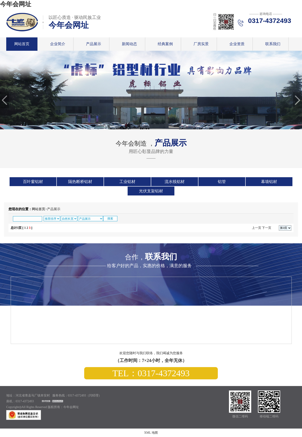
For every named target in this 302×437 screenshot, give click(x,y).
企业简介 (57, 44)
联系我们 (272, 44)
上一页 (256, 228)
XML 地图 (151, 432)
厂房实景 (201, 44)
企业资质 (237, 44)
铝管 (222, 181)
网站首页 (21, 44)
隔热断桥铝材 (80, 181)
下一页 (266, 228)
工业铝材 (127, 181)
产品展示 (93, 44)
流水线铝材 (175, 181)
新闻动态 (129, 44)
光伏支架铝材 (151, 191)
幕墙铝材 (269, 181)
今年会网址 (15, 4)
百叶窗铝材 (33, 181)
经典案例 (165, 44)
